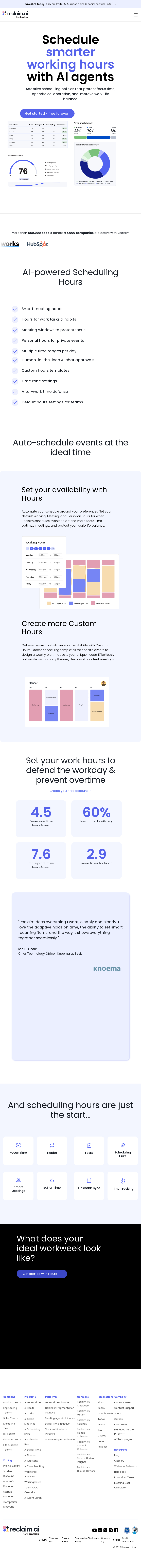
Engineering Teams (10, 1410)
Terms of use (53, 1540)
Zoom (101, 1408)
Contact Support (124, 1408)
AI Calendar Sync (31, 1442)
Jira (100, 1430)
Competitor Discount (10, 1504)
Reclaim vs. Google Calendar (83, 1432)
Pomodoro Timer (124, 1477)
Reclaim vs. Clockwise (83, 1403)
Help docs (120, 1472)
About (117, 1413)
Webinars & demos (125, 1466)
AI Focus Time (32, 1402)
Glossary (119, 1460)
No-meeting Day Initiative (60, 1439)
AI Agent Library (33, 1498)
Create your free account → (70, 791)
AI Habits (29, 1408)
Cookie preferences (128, 1540)
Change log (105, 1540)
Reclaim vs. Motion (83, 1412)
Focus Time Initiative (57, 1402)
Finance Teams (12, 1439)
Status (116, 1539)
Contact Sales (122, 1402)
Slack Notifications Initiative (56, 1432)
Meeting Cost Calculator (122, 1485)
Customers (120, 1424)
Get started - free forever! (47, 113)
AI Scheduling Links (32, 1432)
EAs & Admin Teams (10, 1447)
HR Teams (9, 1434)
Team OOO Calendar (31, 1490)
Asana (101, 1424)
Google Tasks (105, 1413)
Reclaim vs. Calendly (83, 1421)
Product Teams (12, 1402)
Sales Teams (10, 1418)
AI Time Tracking (34, 1466)
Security (43, 1539)
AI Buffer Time (32, 1449)
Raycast (102, 1446)
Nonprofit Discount (8, 1484)
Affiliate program (124, 1439)
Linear (101, 1441)
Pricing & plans (12, 1465)
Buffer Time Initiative (57, 1423)
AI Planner (30, 1455)
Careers (119, 1419)
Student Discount (8, 1474)
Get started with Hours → (42, 1274)
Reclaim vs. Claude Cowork (86, 1469)
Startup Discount (8, 1494)
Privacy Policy (65, 1540)
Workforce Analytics (30, 1474)
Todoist (102, 1419)
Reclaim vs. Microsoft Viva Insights (85, 1458)
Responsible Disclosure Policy (87, 1540)
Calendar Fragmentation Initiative (59, 1410)
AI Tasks (29, 1413)
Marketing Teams (9, 1426)
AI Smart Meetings (29, 1421)
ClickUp (102, 1435)
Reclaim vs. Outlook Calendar (83, 1445)
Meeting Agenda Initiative (60, 1418)
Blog (116, 1455)
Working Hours (32, 1482)
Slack (101, 1402)
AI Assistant (31, 1460)
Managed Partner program (124, 1431)
